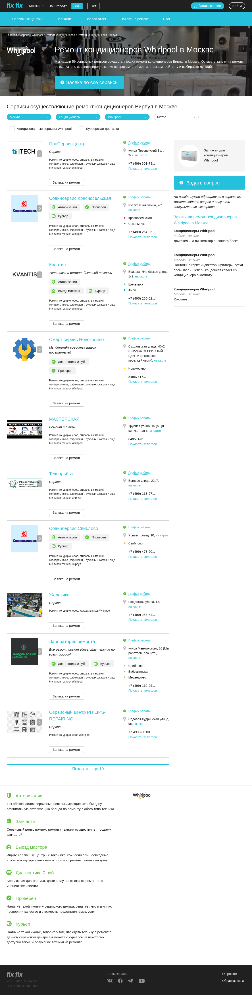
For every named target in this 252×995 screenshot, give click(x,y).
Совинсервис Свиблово (73, 528)
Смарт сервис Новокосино (76, 339)
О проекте (229, 974)
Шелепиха (135, 284)
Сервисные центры (27, 19)
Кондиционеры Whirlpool (194, 231)
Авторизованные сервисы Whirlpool (44, 128)
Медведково (137, 677)
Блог (166, 19)
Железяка (59, 594)
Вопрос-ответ (95, 19)
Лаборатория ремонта (72, 641)
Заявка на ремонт (134, 19)
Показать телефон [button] (142, 168)
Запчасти (64, 19)
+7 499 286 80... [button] (140, 732)
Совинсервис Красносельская (80, 198)
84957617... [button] (137, 377)
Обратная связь (233, 981)
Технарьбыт (61, 473)
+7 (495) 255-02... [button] (141, 298)
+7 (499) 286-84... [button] (141, 614)
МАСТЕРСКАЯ (64, 419)
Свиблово (135, 543)
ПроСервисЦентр (67, 143)
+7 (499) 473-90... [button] (141, 551)
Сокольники (137, 223)
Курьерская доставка (102, 128)
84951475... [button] (137, 439)
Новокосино (137, 368)
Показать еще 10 (88, 769)
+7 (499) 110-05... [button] (141, 685)
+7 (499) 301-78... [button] (141, 163)
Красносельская (140, 218)
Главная (12, 35)
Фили (132, 290)
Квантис (57, 264)
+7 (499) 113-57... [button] (141, 493)
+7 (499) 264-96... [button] (141, 232)
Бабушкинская (138, 671)
